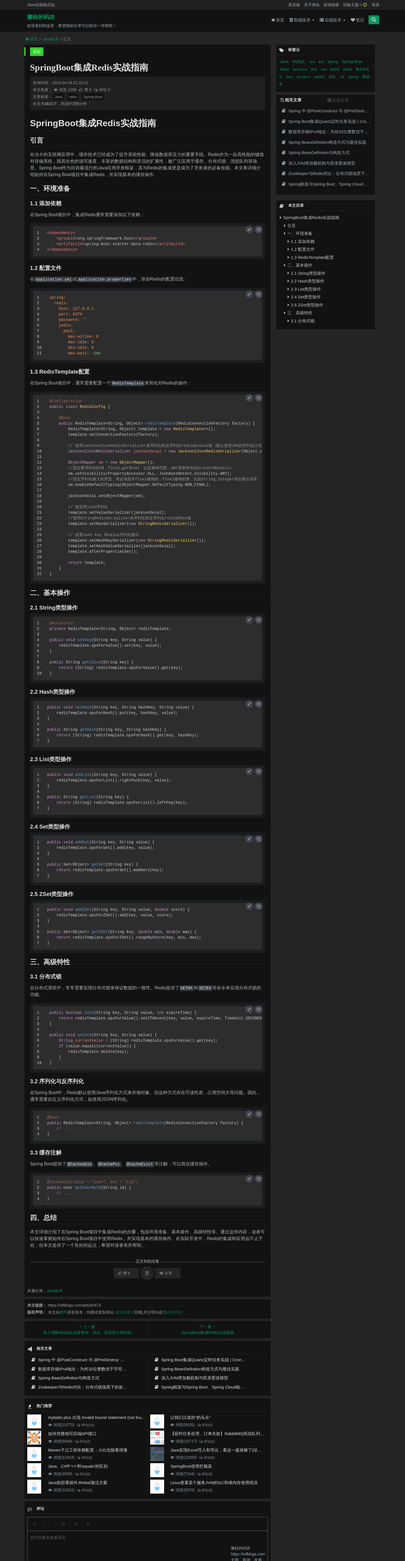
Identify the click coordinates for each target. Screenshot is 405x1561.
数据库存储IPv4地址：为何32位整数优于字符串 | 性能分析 (88, 1369)
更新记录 (158, 1529)
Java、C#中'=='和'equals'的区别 (78, 1466)
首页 (277, 20)
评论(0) (205, 1425)
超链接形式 (125, 1312)
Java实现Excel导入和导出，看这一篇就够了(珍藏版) (218, 1450)
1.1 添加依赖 (301, 241)
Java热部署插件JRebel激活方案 (77, 1482)
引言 (290, 225)
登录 (375, 5)
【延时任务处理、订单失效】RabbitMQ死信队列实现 (219, 1433)
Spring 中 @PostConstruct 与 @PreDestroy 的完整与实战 (88, 1359)
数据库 (335, 69)
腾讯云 (141, 1539)
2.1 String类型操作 (306, 273)
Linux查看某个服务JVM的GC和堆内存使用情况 (213, 1482)
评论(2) (82, 1441)
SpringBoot (304, 77)
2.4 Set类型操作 (304, 296)
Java (58, 97)
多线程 (348, 69)
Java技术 (51, 39)
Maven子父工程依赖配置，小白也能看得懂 (87, 1450)
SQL (333, 76)
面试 (321, 62)
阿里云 (127, 1539)
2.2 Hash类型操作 (306, 281)
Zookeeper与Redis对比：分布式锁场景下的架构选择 (83, 1387)
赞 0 (85, 89)
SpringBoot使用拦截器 (191, 1466)
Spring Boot (92, 97)
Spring (333, 62)
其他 (314, 69)
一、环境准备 (298, 233)
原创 (37, 51)
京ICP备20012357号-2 (165, 1539)
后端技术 (332, 20)
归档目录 (178, 1529)
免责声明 (198, 1529)
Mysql (285, 69)
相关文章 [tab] (291, 100)
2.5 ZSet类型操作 (305, 305)
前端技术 (302, 20)
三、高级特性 (298, 312)
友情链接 (331, 5)
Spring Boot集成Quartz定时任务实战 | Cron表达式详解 (208, 1359)
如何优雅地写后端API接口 (72, 1433)
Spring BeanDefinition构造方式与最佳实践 (196, 1369)
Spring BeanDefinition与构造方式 (65, 1377)
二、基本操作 (298, 265)
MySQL (299, 61)
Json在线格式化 (41, 5)
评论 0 (101, 89)
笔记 (357, 20)
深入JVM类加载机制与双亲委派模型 (191, 1377)
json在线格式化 (119, 1529)
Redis (290, 77)
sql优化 (320, 77)
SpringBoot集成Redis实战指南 (310, 217)
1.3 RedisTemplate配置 (311, 257)
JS (342, 77)
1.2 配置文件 (301, 249)
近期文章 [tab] (338, 100)
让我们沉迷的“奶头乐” (190, 1417)
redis (73, 97)
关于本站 (312, 5)
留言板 (294, 5)
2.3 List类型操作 (304, 289)
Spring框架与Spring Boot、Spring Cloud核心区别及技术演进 (213, 1387)
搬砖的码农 (41, 17)
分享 (166, 1273)
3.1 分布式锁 (301, 320)
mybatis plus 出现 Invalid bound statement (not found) (98, 1417)
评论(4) (84, 1458)
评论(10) (85, 1425)
